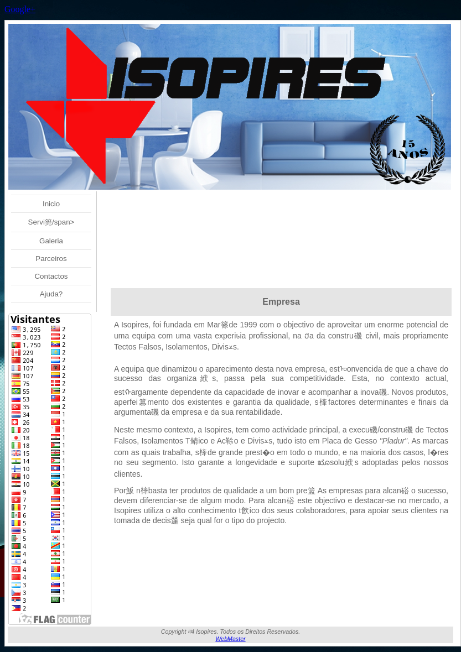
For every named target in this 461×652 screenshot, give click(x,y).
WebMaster (230, 638)
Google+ (19, 9)
